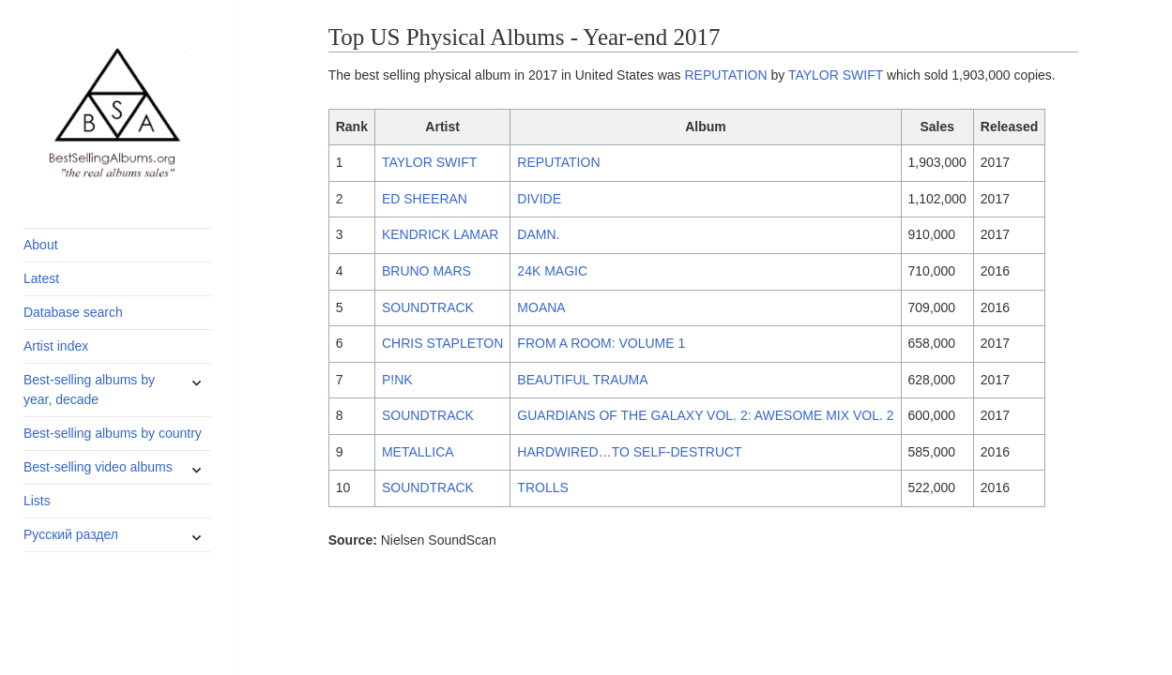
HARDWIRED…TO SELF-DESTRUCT (629, 451)
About (40, 244)
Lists (37, 500)
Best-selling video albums (98, 466)
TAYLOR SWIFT (835, 75)
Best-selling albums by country (112, 433)
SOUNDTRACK (428, 307)
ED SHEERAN (424, 198)
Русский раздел (70, 534)
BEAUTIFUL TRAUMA (582, 379)
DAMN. (538, 234)
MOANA (541, 307)
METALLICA (418, 451)
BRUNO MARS (426, 270)
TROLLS (542, 487)
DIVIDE (539, 198)
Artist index (55, 345)
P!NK (397, 379)
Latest (41, 278)
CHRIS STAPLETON (442, 343)
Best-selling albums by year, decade (89, 389)
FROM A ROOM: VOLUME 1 (601, 343)
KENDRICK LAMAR (440, 234)
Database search (73, 312)
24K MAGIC (552, 270)
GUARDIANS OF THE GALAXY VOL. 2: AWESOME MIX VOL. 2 (705, 415)
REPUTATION (725, 75)
